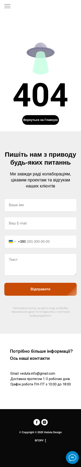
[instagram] (44, 422)
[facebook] (36, 422)
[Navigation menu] (7, 6)
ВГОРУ (40, 440)
